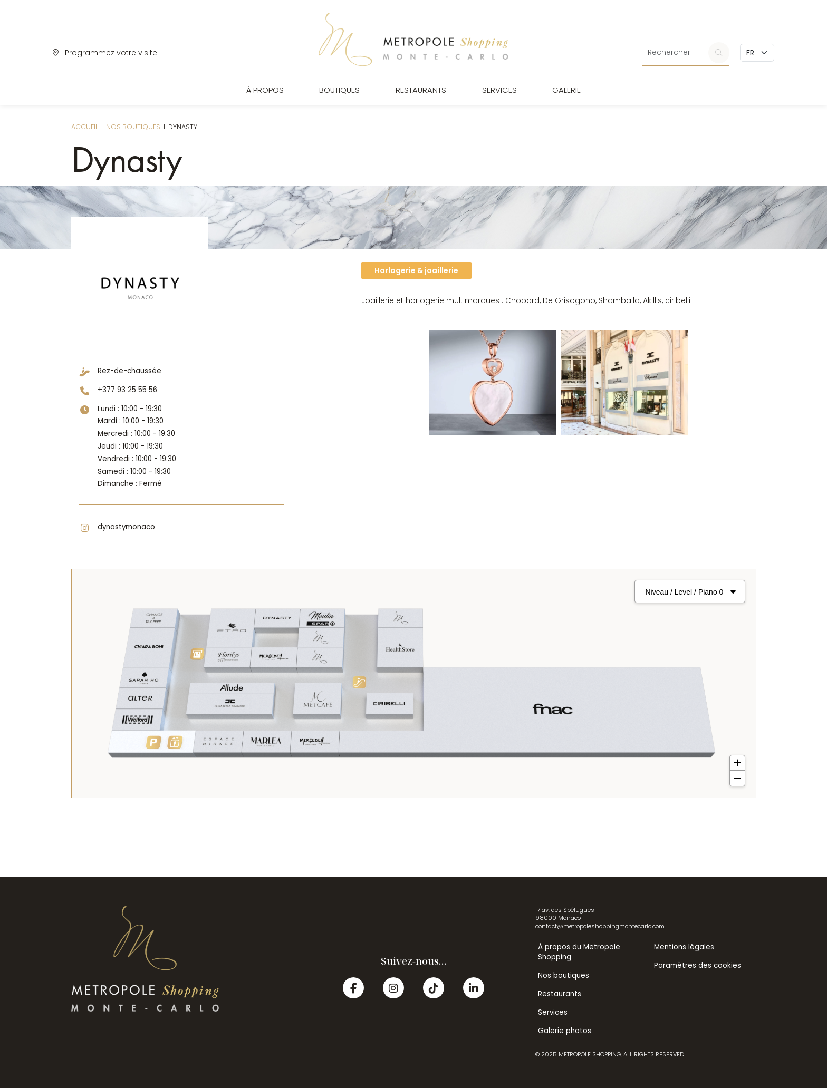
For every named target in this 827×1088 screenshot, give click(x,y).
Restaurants (421, 90)
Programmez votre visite (105, 52)
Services (499, 90)
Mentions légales (684, 947)
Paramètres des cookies (697, 965)
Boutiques (339, 90)
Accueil (84, 126)
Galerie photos (564, 1031)
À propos (265, 90)
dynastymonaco (126, 527)
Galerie (566, 90)
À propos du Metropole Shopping (579, 952)
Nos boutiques (133, 126)
